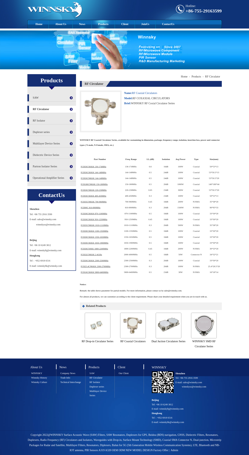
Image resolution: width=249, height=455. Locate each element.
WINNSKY (36, 373)
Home (39, 24)
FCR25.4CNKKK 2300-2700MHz (95, 266)
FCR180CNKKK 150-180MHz (94, 184)
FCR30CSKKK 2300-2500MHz (94, 260)
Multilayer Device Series (46, 143)
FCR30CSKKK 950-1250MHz (94, 219)
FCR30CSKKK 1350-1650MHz (94, 237)
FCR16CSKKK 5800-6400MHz (94, 272)
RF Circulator (41, 109)
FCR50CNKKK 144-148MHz (94, 178)
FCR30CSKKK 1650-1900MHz (94, 243)
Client (124, 24)
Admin (174, 450)
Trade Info (65, 377)
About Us (60, 24)
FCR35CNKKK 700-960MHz (94, 202)
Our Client (124, 373)
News (82, 24)
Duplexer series (41, 132)
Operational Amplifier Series (48, 177)
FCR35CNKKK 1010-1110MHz (95, 225)
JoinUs (145, 24)
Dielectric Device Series (46, 155)
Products (103, 24)
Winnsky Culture (39, 382)
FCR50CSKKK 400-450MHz (93, 196)
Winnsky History (39, 377)
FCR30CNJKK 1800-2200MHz (94, 248)
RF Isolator (39, 120)
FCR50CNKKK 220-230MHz (94, 190)
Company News (67, 373)
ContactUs (168, 24)
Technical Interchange (70, 382)
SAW (36, 97)
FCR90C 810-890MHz (90, 207)
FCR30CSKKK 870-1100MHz (94, 213)
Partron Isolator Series (45, 166)
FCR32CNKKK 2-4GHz (91, 254)
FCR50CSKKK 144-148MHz (93, 172)
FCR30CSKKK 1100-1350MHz (94, 231)
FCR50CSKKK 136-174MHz (93, 166)
